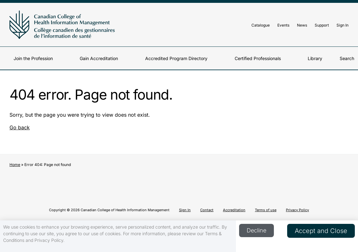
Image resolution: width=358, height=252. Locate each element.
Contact (206, 210)
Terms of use (265, 210)
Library (315, 58)
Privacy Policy (297, 210)
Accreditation (234, 210)
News (302, 25)
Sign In (342, 25)
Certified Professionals (258, 58)
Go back (19, 127)
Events (283, 25)
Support (322, 25)
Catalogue (260, 25)
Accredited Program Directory (176, 58)
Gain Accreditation (99, 58)
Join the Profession (33, 58)
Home (14, 164)
